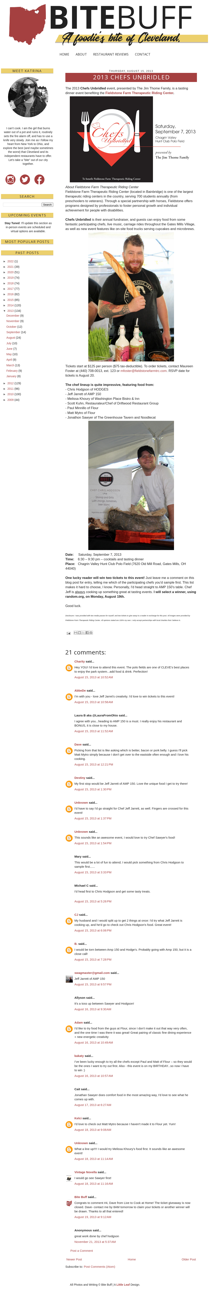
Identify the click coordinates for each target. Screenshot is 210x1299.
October (11, 326)
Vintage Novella (85, 1172)
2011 (10, 388)
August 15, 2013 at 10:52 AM (93, 677)
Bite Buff (80, 1197)
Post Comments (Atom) (99, 1266)
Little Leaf (123, 1284)
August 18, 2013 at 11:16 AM (93, 1183)
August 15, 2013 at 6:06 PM (92, 930)
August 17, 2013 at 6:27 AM (92, 1105)
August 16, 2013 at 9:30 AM (92, 1009)
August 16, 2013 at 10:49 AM (93, 1042)
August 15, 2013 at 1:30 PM (92, 789)
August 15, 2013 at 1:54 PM (92, 843)
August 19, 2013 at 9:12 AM (92, 1217)
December (13, 315)
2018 (10, 283)
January (11, 376)
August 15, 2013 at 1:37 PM (92, 818)
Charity (79, 661)
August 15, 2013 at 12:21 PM (93, 764)
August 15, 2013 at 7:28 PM (92, 959)
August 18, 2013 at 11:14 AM (93, 1158)
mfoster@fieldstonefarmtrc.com (143, 371)
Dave (78, 744)
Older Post (189, 1259)
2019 (10, 277)
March (10, 365)
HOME (64, 54)
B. (75, 943)
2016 (10, 294)
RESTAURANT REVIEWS (111, 54)
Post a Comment (81, 1250)
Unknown (81, 802)
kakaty (79, 1055)
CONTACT (142, 54)
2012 (10, 383)
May (9, 354)
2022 (10, 261)
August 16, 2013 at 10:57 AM (93, 1075)
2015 (10, 299)
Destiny (79, 777)
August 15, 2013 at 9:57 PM (92, 984)
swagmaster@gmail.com (92, 973)
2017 (10, 288)
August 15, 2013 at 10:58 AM (93, 702)
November (13, 321)
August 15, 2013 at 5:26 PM (92, 901)
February (12, 370)
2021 (10, 266)
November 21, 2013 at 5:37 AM (95, 1241)
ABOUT (81, 54)
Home (132, 1259)
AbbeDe (80, 690)
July (8, 343)
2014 (10, 305)
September (13, 332)
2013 (10, 310)
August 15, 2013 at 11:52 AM (93, 731)
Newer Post (74, 1259)
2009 (10, 399)
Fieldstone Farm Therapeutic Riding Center (139, 93)
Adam (78, 1022)
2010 (10, 394)
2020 (10, 272)
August (10, 337)
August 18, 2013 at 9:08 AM (92, 1129)
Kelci (78, 1118)
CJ (76, 914)
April (9, 359)
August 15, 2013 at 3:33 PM (92, 872)
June (9, 348)
